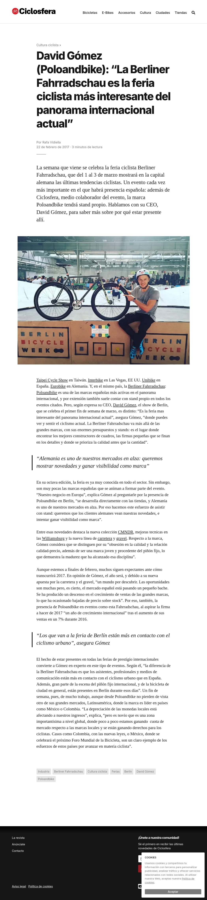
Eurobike (58, 386)
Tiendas (181, 13)
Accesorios (126, 13)
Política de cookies (40, 886)
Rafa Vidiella (51, 142)
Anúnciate (18, 844)
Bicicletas (90, 13)
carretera (105, 538)
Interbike (95, 380)
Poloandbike (47, 392)
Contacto (18, 850)
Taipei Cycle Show (52, 380)
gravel (121, 538)
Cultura (145, 13)
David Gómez (124, 405)
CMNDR (125, 532)
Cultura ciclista (48, 45)
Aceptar (173, 891)
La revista (18, 837)
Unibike (148, 380)
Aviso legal (19, 886)
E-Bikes (107, 13)
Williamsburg (53, 538)
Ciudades (163, 13)
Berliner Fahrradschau (146, 386)
